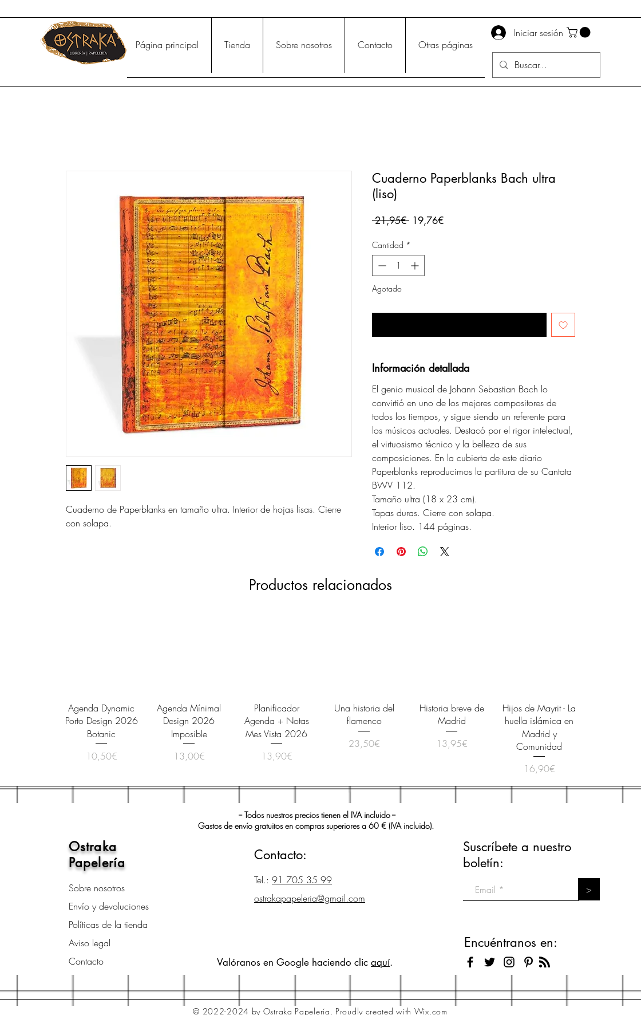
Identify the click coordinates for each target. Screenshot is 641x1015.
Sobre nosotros (97, 888)
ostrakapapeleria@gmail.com (309, 898)
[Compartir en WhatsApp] (423, 551)
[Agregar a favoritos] (563, 325)
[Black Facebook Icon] (470, 962)
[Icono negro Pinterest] (528, 962)
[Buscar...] (545, 65)
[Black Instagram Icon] (509, 962)
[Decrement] (381, 265)
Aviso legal (89, 943)
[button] (580, 32)
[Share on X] (445, 551)
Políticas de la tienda (108, 924)
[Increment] (416, 265)
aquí (380, 962)
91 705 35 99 (302, 880)
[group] (320, 696)
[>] (589, 889)
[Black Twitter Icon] (489, 962)
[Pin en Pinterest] (401, 551)
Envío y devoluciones (109, 906)
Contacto (86, 961)
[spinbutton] (398, 265)
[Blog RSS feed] (544, 963)
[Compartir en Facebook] (379, 551)
